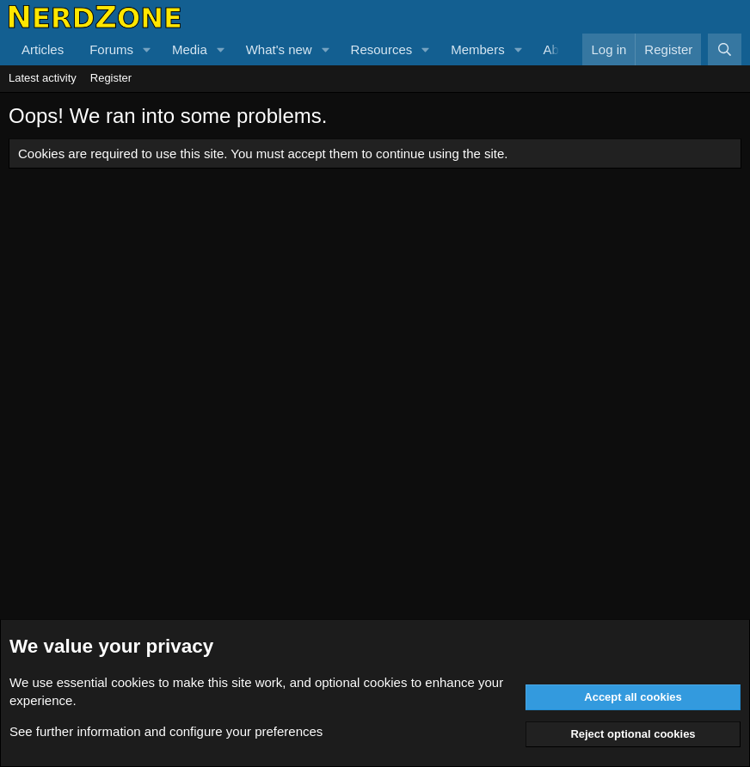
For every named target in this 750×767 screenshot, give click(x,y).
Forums (111, 49)
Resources (382, 49)
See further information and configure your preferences (166, 731)
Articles (43, 49)
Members (478, 49)
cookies (133, 682)
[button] (147, 49)
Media (189, 49)
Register (111, 77)
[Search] (724, 49)
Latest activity (43, 77)
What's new (279, 49)
